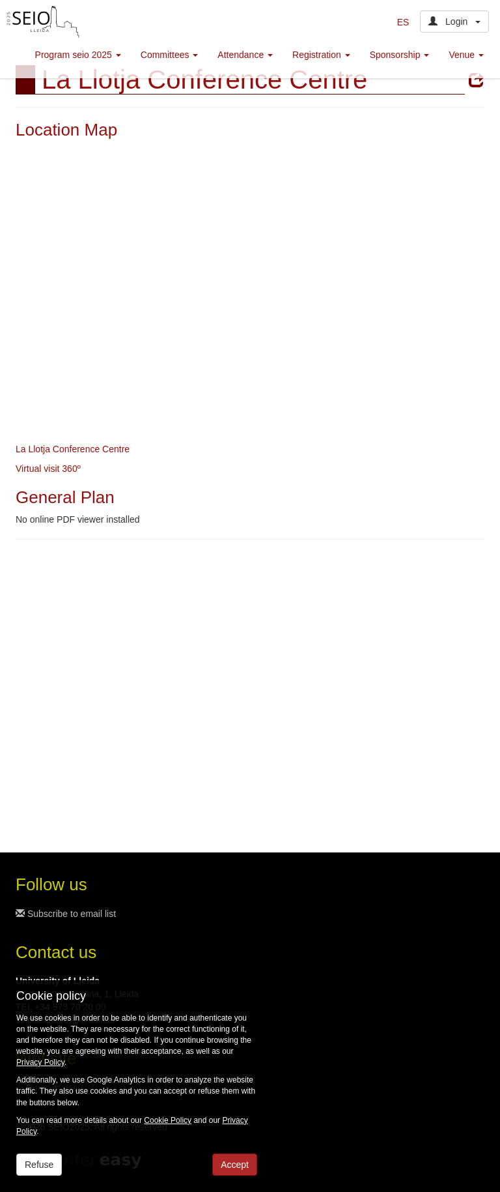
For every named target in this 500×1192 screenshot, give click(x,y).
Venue (466, 55)
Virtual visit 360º (48, 468)
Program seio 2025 (78, 55)
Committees (170, 55)
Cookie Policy (167, 1120)
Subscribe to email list (66, 914)
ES (403, 22)
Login (454, 21)
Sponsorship (400, 55)
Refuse (39, 1164)
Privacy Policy (40, 1062)
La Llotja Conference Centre (73, 449)
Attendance (245, 55)
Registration (321, 55)
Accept (235, 1164)
